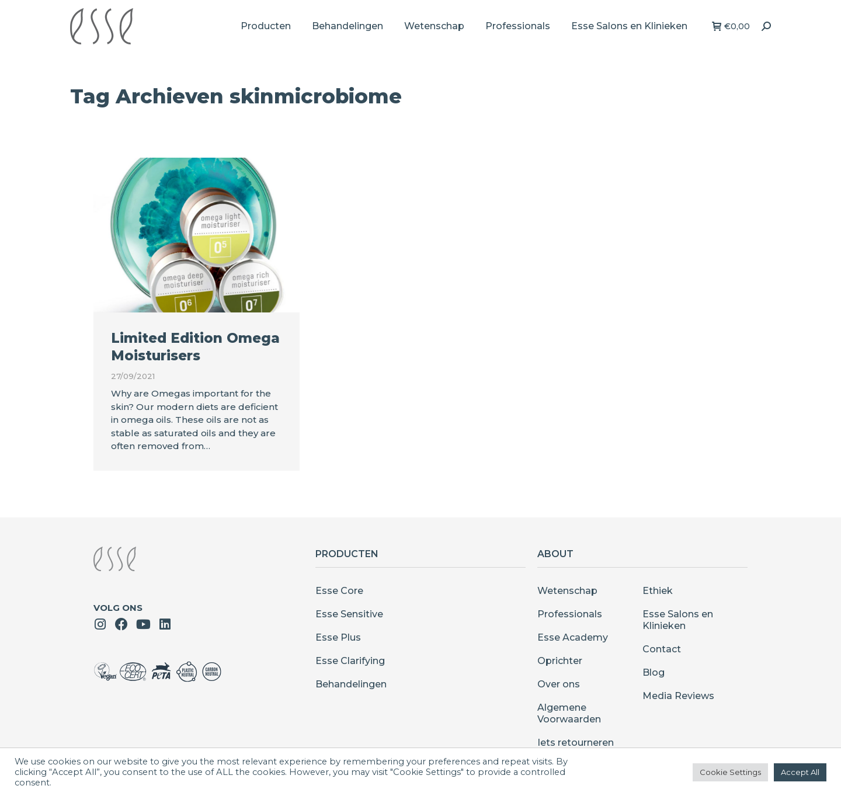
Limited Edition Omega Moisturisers (195, 347)
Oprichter (559, 660)
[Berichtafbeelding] (196, 235)
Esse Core (339, 590)
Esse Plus (338, 637)
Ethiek (657, 590)
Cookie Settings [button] (730, 772)
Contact (661, 649)
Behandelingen (351, 684)
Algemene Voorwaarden (569, 713)
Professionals (569, 614)
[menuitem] (265, 26)
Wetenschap (567, 590)
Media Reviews (678, 695)
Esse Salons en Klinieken (677, 620)
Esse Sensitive (349, 614)
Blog (653, 672)
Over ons (558, 684)
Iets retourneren (575, 742)
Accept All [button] (800, 772)
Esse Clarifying (350, 660)
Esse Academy (572, 637)
